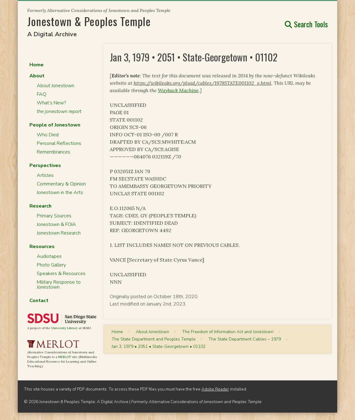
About (36, 75)
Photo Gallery (51, 265)
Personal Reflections (59, 143)
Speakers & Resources (61, 273)
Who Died (48, 134)
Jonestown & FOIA (56, 224)
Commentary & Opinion (61, 184)
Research (40, 206)
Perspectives (45, 165)
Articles (45, 175)
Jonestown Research (59, 233)
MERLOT (64, 357)
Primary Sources (54, 215)
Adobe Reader (215, 389)
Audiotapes (49, 256)
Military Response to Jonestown (59, 284)
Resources (42, 246)
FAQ (41, 94)
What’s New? (51, 102)
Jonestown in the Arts (60, 192)
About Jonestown (55, 85)
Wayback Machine (178, 90)
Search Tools (306, 23)
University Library (64, 328)
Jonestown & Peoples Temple (89, 21)
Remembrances (53, 152)
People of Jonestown (54, 125)
